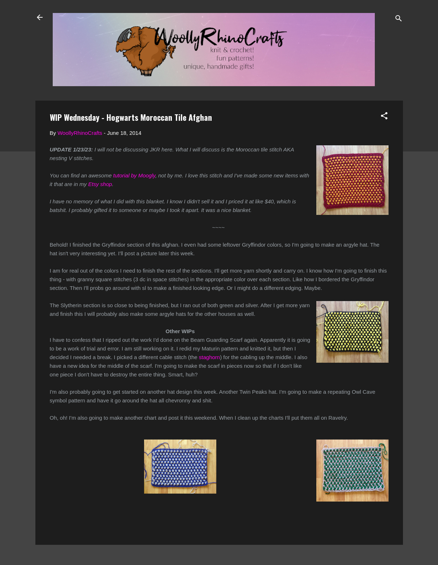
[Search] (398, 20)
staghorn (209, 357)
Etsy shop (100, 184)
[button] (384, 117)
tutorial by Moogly (133, 175)
